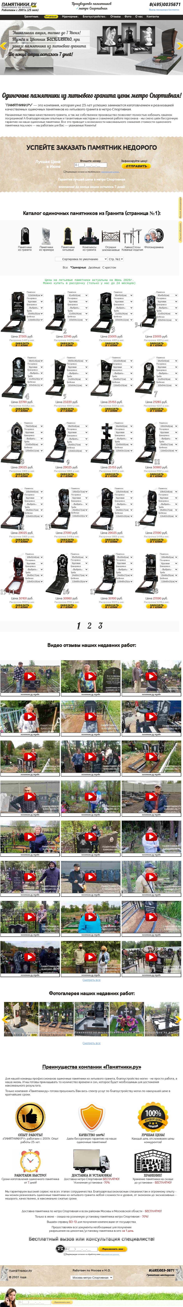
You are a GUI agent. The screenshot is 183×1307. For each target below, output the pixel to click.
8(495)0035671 (165, 5)
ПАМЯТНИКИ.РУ (19, 5)
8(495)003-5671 (161, 1272)
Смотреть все (91, 981)
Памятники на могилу (16, 7)
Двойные (94, 267)
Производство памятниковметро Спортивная (92, 6)
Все (65, 267)
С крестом (109, 267)
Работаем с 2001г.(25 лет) (20, 10)
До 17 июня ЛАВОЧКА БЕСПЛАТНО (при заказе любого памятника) (47, 1298)
